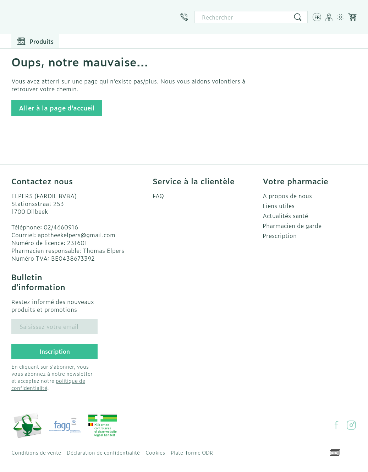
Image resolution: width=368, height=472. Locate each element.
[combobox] (251, 17)
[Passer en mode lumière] (340, 17)
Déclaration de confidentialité (103, 452)
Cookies (155, 452)
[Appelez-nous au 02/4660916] (184, 17)
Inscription (54, 351)
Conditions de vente (36, 452)
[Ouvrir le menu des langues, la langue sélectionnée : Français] (317, 17)
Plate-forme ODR (192, 452)
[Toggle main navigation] (35, 41)
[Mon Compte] (329, 17)
